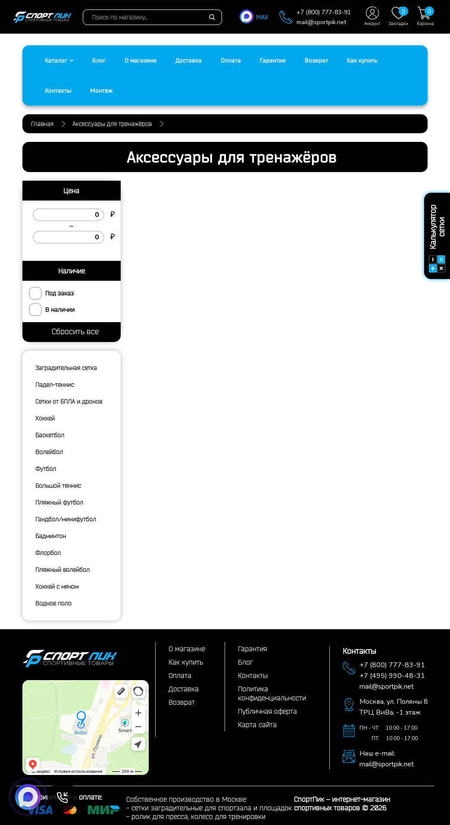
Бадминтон (50, 536)
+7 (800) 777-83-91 (324, 12)
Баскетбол (49, 435)
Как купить (362, 60)
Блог (99, 60)
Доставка (188, 60)
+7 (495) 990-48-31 (392, 676)
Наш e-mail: (377, 753)
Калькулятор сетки (437, 239)
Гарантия (273, 60)
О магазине (140, 60)
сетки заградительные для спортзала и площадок (211, 808)
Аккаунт (372, 16)
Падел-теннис (54, 384)
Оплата (231, 60)
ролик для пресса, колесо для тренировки (198, 816)
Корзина (425, 16)
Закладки (398, 16)
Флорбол (48, 552)
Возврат (316, 60)
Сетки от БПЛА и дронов (68, 401)
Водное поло (53, 603)
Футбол (45, 468)
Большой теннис (58, 485)
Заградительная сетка (66, 367)
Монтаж (101, 90)
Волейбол (49, 452)
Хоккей (45, 418)
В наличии (60, 309)
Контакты (58, 90)
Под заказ (59, 293)
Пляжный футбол (59, 502)
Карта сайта (257, 724)
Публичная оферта (267, 711)
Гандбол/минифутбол (65, 519)
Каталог (59, 60)
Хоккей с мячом (56, 586)
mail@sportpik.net (321, 22)
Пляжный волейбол (62, 569)
